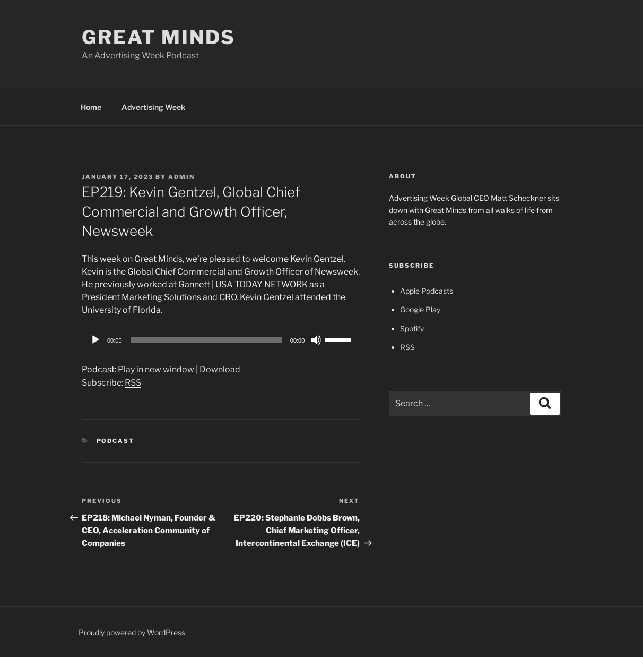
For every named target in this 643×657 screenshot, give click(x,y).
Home (91, 107)
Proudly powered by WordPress (132, 632)
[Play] (95, 340)
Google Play (420, 309)
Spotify (412, 328)
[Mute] (316, 340)
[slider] (206, 340)
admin (181, 177)
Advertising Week (153, 107)
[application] (221, 340)
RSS (133, 383)
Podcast (116, 441)
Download (219, 369)
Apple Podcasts (426, 290)
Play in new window (156, 369)
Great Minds (159, 37)
